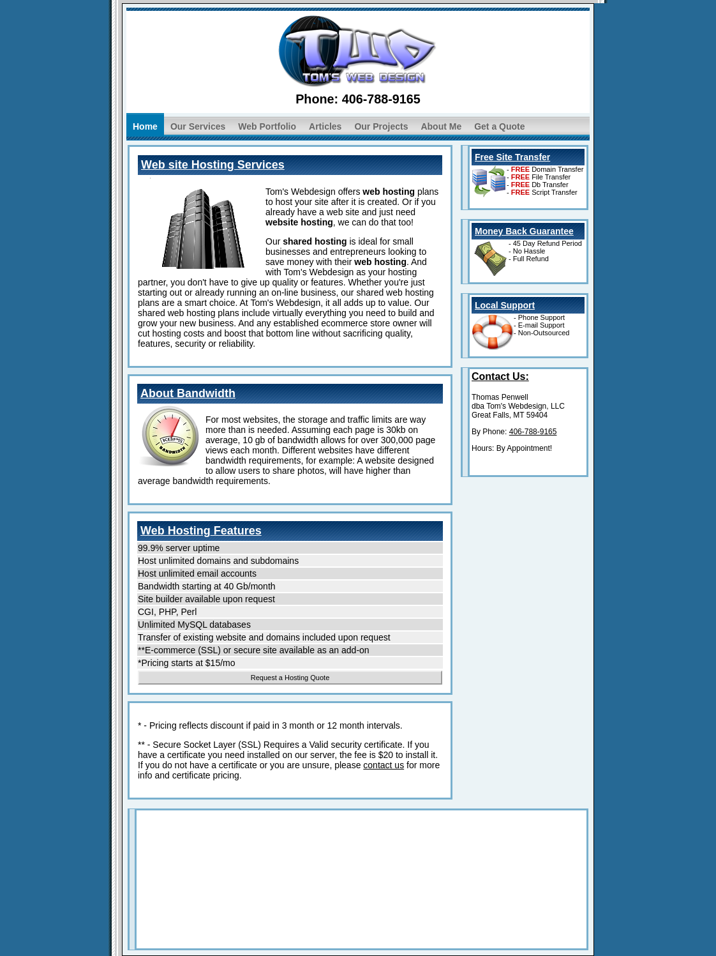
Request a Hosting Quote (290, 677)
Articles (325, 126)
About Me (441, 126)
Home (145, 126)
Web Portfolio (267, 126)
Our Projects (381, 126)
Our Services (197, 126)
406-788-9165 (381, 99)
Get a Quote (499, 126)
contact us (383, 765)
